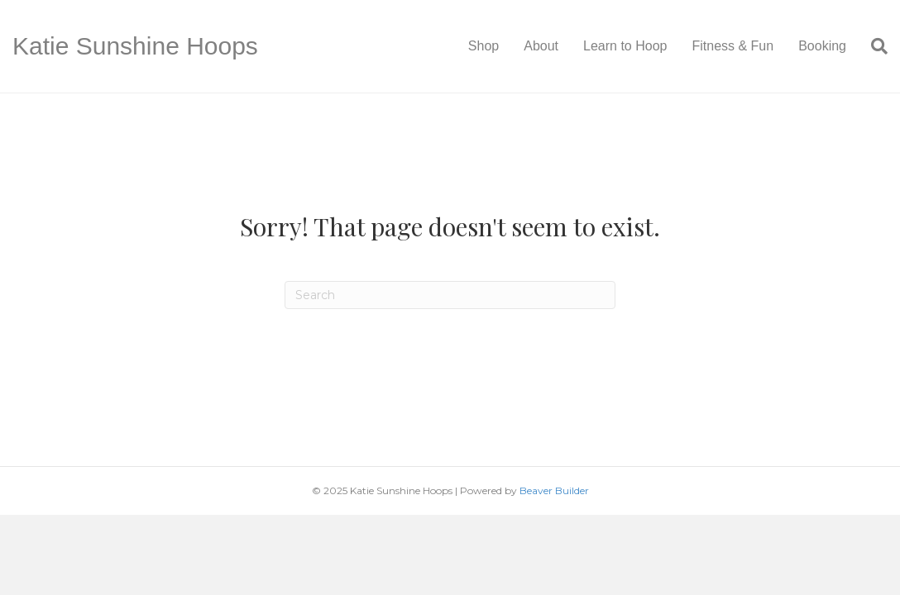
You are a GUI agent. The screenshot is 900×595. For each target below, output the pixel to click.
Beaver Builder (554, 490)
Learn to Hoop (625, 46)
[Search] (873, 46)
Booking (822, 46)
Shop (483, 46)
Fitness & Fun (732, 46)
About (541, 46)
